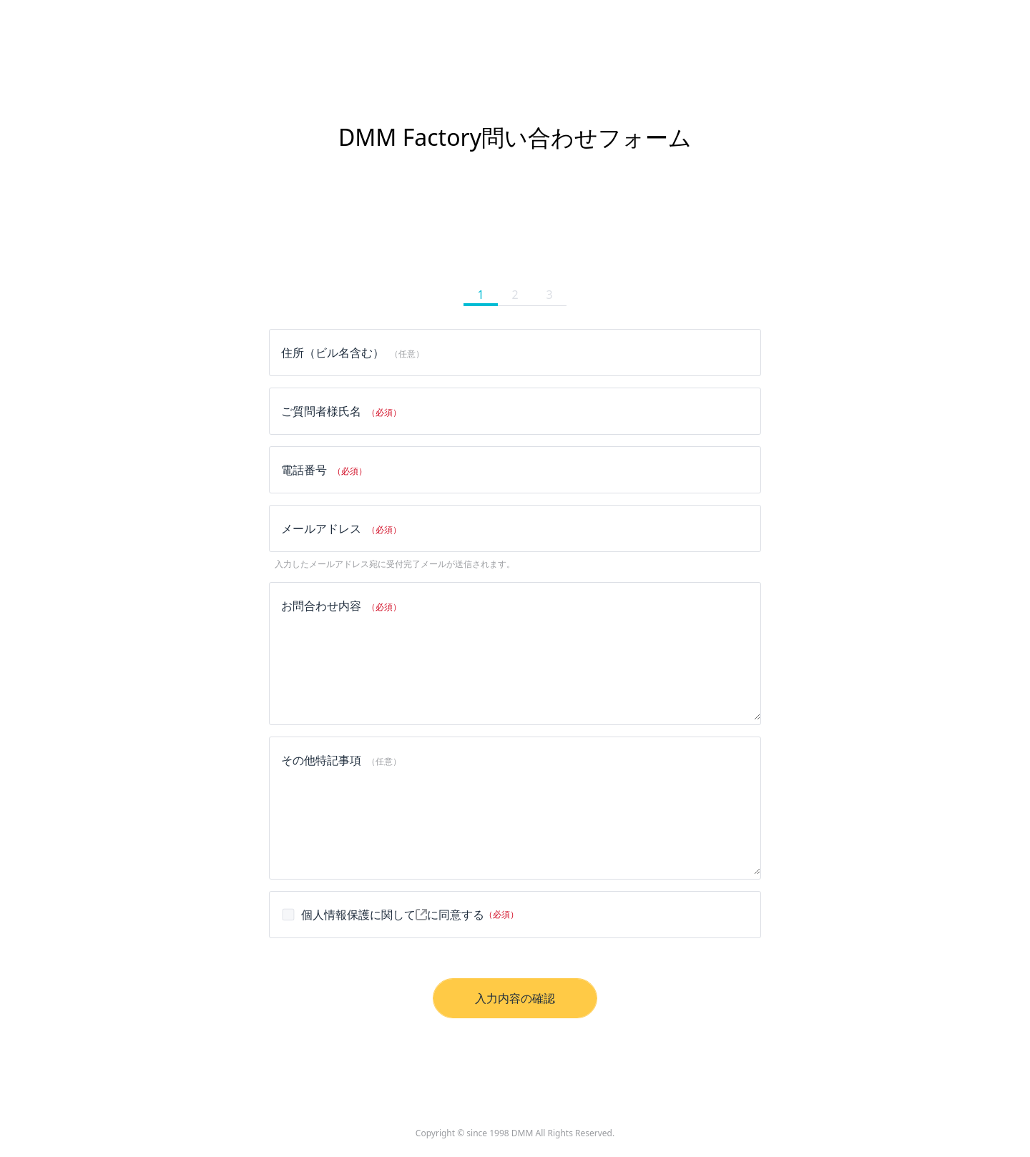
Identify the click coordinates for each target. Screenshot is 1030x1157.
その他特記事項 (341, 760)
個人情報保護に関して (364, 914)
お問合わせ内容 (341, 606)
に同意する (400, 914)
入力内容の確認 (515, 998)
